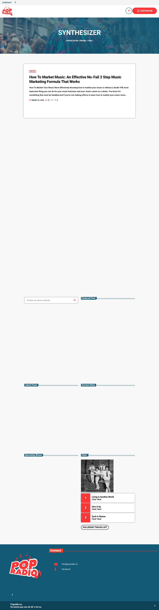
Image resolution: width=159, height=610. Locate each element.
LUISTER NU (144, 10)
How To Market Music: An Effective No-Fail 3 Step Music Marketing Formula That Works (75, 79)
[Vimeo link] (7, 11)
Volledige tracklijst (95, 527)
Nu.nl (32, 71)
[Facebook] (15, 3)
